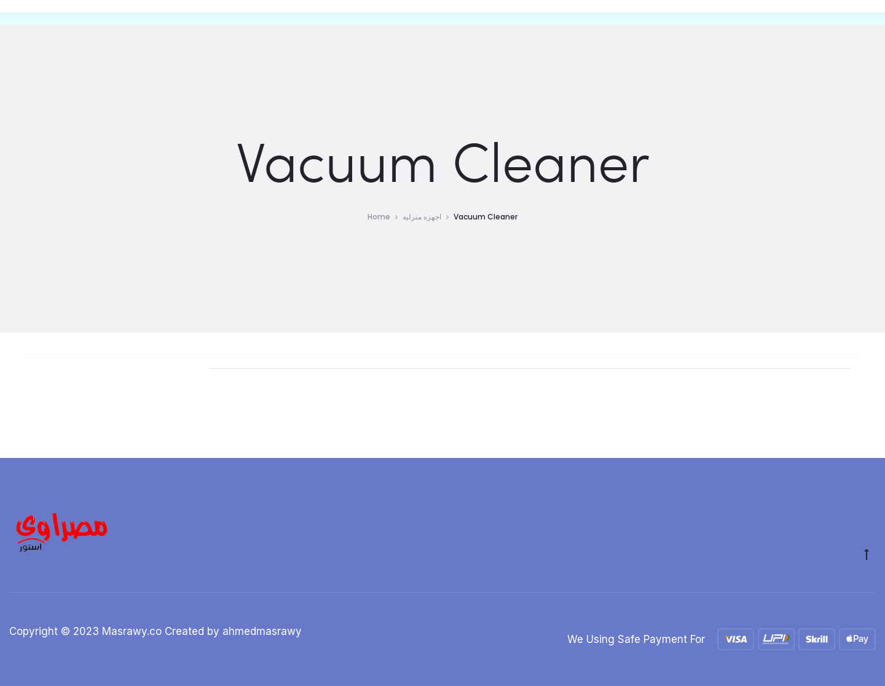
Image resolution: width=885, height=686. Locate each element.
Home (379, 216)
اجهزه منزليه (422, 216)
